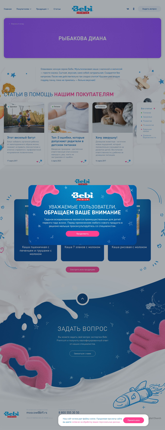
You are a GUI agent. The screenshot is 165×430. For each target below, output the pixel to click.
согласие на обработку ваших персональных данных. (96, 421)
